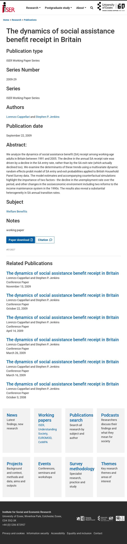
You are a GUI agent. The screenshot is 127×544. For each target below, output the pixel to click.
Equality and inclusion (79, 533)
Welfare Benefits (16, 211)
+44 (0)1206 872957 (13, 524)
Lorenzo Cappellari (18, 116)
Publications (30, 20)
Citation (45, 240)
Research (32, 7)
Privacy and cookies (13, 533)
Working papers (46, 418)
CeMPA (43, 442)
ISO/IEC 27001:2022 (120, 518)
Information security (38, 533)
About (80, 7)
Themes (108, 463)
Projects (15, 463)
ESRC (85, 518)
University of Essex (111, 7)
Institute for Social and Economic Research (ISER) (8, 7)
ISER (41, 425)
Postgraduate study (57, 7)
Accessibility (58, 533)
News (12, 415)
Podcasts (110, 415)
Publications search (81, 418)
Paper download (21, 240)
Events (44, 463)
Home (6, 20)
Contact (98, 533)
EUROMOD (45, 437)
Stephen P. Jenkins (47, 116)
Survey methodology (82, 466)
